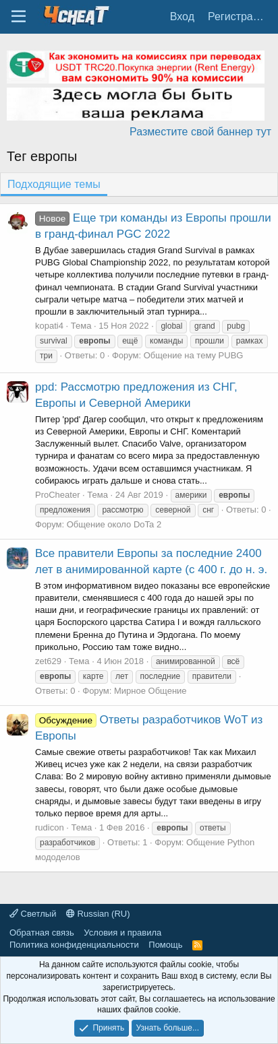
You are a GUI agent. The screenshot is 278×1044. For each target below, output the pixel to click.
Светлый (32, 914)
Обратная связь (41, 932)
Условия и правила (122, 932)
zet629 (48, 661)
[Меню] (18, 17)
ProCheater (57, 495)
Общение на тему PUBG (194, 355)
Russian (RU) (98, 914)
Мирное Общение (150, 691)
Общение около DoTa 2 (114, 524)
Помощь (165, 945)
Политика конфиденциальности (74, 945)
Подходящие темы (54, 184)
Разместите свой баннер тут (200, 131)
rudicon (49, 827)
